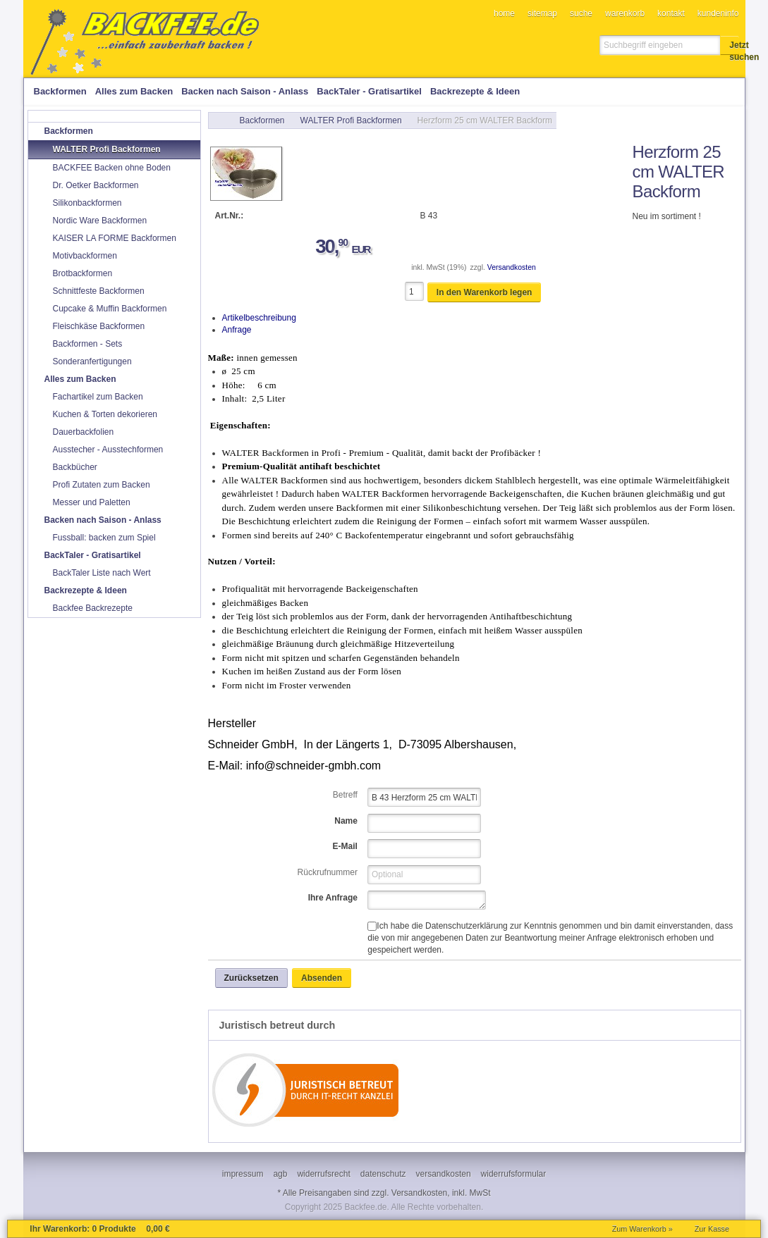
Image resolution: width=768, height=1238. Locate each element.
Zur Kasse (712, 1229)
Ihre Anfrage (333, 898)
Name (346, 821)
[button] (730, 45)
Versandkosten (511, 267)
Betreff (345, 795)
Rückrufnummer (328, 872)
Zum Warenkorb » (642, 1229)
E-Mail (345, 846)
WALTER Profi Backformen (351, 120)
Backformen (262, 120)
